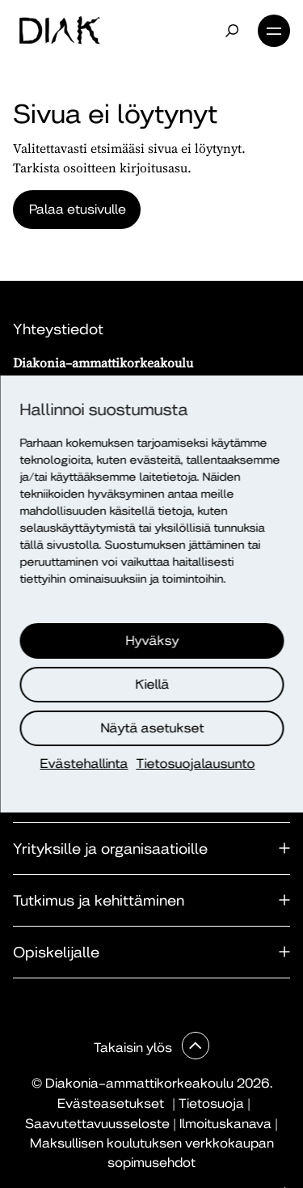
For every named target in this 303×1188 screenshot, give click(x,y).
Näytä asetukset (152, 728)
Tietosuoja (211, 1103)
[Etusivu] (59, 31)
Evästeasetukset (110, 1103)
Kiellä (153, 684)
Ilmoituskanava (225, 1123)
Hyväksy (152, 640)
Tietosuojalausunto (196, 763)
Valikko (274, 31)
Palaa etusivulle (77, 209)
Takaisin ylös (134, 1047)
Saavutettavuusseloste (97, 1123)
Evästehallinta (84, 763)
